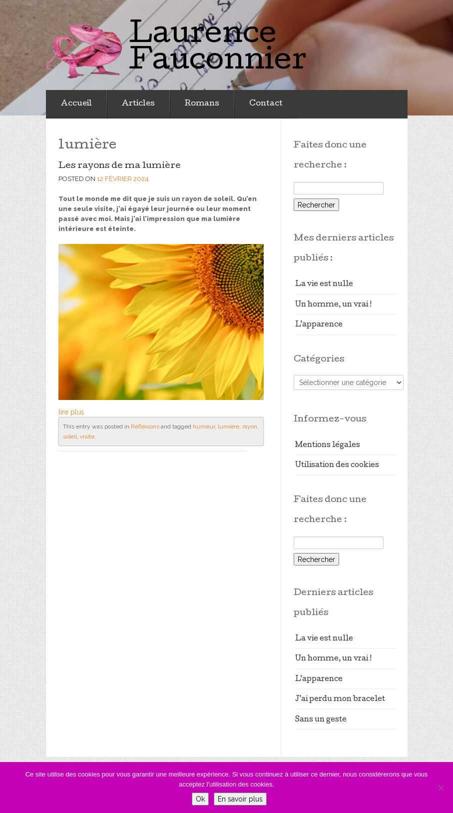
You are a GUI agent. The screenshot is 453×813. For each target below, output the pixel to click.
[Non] (441, 787)
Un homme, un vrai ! (333, 305)
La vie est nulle (324, 284)
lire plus (71, 412)
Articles (138, 104)
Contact (266, 104)
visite (87, 436)
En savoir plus (240, 799)
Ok (200, 799)
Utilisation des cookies (337, 465)
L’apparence (319, 325)
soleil (70, 436)
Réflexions (145, 426)
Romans (202, 104)
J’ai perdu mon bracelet (340, 699)
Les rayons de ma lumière (119, 166)
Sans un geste (321, 720)
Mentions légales (327, 445)
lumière (228, 426)
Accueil (76, 104)
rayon (249, 426)
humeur (204, 426)
